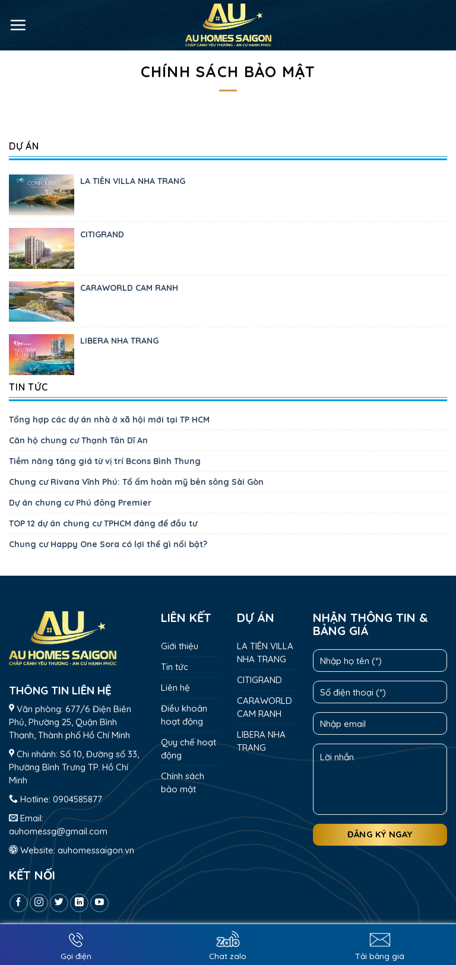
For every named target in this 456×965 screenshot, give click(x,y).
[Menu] (18, 25)
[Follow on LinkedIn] (79, 903)
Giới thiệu (179, 646)
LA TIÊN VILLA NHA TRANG (132, 181)
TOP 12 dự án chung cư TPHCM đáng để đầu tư (103, 523)
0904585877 (77, 799)
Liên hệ (175, 687)
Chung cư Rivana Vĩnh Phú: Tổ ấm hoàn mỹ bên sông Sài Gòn (136, 482)
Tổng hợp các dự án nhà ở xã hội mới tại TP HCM (109, 419)
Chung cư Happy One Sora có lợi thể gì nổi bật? (108, 544)
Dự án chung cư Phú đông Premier (80, 502)
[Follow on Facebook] (19, 903)
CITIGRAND (102, 234)
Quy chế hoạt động (188, 749)
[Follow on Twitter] (59, 903)
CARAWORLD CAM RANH (129, 287)
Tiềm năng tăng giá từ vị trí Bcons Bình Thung (105, 461)
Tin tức (174, 666)
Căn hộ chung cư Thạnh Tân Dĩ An (78, 440)
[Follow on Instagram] (39, 903)
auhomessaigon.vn (96, 850)
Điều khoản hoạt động (184, 715)
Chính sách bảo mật (182, 782)
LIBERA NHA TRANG (119, 340)
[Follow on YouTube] (99, 903)
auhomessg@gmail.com (58, 831)
